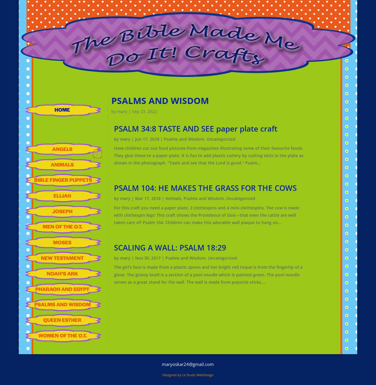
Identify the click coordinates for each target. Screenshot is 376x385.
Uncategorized (221, 139)
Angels (63, 149)
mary (122, 111)
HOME (63, 110)
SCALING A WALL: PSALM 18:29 (170, 247)
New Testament (63, 258)
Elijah (63, 195)
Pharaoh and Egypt (63, 289)
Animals (63, 164)
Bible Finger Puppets (63, 180)
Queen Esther (63, 320)
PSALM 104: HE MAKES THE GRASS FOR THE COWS (205, 188)
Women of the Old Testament (63, 335)
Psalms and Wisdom (63, 304)
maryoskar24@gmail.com (188, 364)
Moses (63, 242)
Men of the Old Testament (63, 227)
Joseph (63, 211)
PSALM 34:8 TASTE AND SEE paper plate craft (195, 128)
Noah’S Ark (63, 273)
